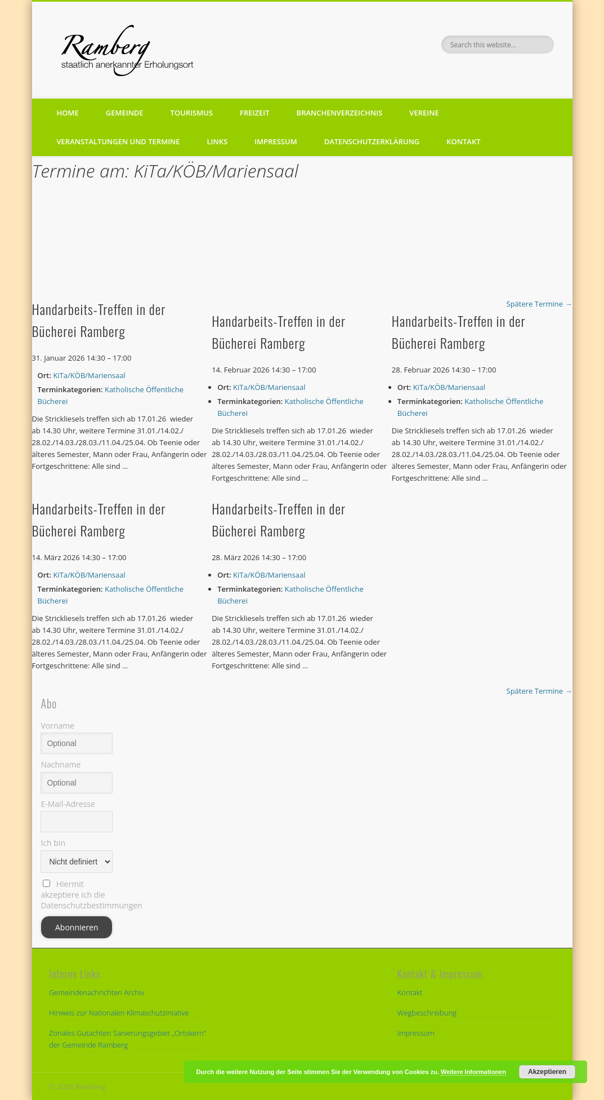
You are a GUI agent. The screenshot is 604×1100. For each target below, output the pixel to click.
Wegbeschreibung (427, 1013)
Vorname (57, 725)
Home (68, 113)
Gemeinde (125, 113)
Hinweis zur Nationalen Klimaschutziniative (119, 1013)
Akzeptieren (547, 1072)
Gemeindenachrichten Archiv (96, 992)
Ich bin (53, 842)
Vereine (424, 113)
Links (217, 141)
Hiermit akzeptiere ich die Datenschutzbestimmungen (77, 895)
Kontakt (463, 141)
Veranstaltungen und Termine (118, 141)
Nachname (60, 764)
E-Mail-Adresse (68, 804)
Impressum (275, 141)
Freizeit (255, 113)
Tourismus (192, 113)
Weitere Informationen (473, 1071)
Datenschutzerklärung (372, 141)
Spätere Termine (539, 304)
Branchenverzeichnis (340, 113)
